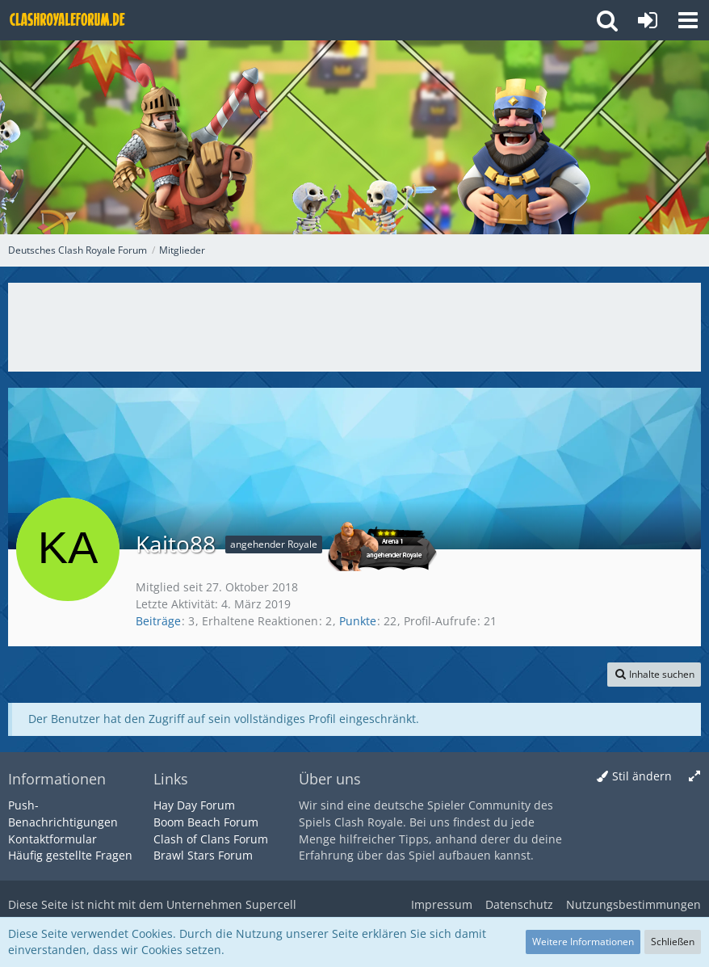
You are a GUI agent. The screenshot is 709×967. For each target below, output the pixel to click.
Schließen (672, 941)
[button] (688, 20)
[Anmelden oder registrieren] (647, 20)
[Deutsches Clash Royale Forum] (68, 20)
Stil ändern (642, 776)
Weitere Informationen (583, 941)
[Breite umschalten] (694, 776)
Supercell (270, 904)
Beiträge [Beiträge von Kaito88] (158, 621)
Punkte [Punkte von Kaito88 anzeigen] (357, 621)
